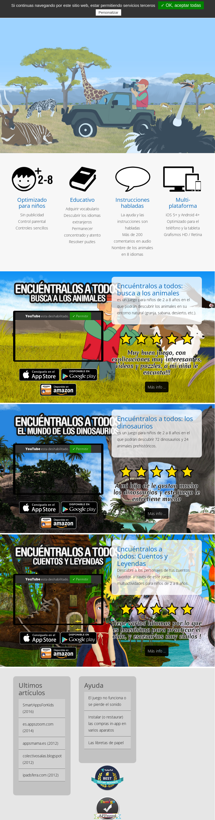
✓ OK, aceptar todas (181, 5)
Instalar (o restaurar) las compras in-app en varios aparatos (107, 713)
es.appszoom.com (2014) (38, 717)
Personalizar (108, 12)
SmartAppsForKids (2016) (38, 698)
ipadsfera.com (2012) (41, 764)
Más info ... (157, 387)
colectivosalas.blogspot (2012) (42, 749)
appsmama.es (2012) (40, 733)
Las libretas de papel (106, 732)
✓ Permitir (80, 316)
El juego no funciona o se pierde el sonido (107, 691)
